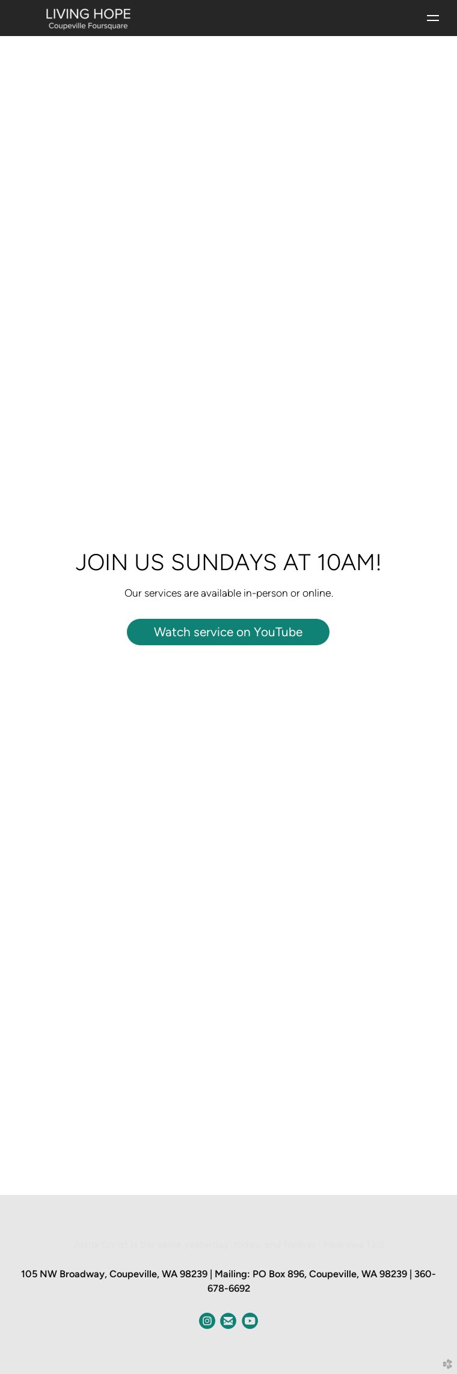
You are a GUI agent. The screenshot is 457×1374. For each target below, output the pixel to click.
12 (274, 1178)
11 (266, 1178)
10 (258, 1178)
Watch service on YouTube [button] (228, 631)
